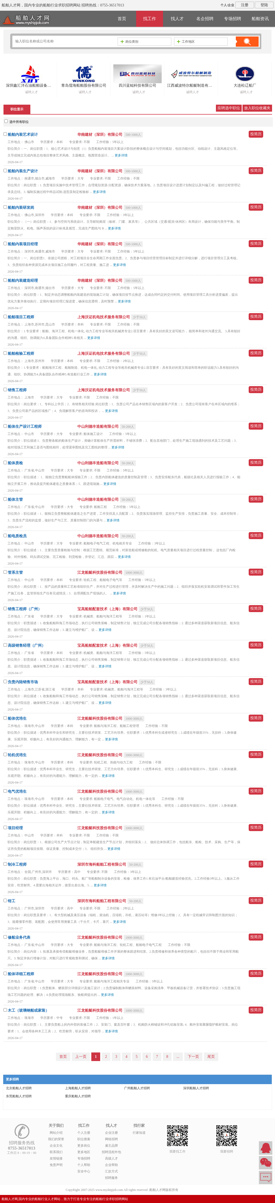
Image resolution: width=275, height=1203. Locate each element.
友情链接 (56, 1158)
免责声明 (56, 1165)
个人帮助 (83, 1165)
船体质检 (15, 463)
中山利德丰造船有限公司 (98, 427)
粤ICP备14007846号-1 (194, 1190)
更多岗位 (83, 1145)
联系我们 (56, 1152)
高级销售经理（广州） (26, 645)
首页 (122, 18)
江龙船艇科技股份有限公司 (100, 573)
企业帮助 (111, 1165)
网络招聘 (111, 1139)
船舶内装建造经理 (23, 281)
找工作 (149, 18)
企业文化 (56, 1145)
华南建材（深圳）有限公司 (100, 135)
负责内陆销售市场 (23, 682)
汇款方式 (111, 1171)
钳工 (11, 901)
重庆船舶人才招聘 (78, 1096)
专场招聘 (232, 18)
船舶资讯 (260, 18)
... (177, 1057)
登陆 (264, 5)
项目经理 (15, 828)
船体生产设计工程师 (25, 427)
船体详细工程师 (21, 974)
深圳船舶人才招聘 (196, 1088)
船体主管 (15, 500)
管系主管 (15, 573)
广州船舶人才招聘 (137, 1088)
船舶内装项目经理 (23, 244)
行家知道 (139, 1133)
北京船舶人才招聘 (19, 1088)
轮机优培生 (17, 755)
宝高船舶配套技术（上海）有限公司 (108, 609)
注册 (244, 5)
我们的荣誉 (56, 1139)
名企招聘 (205, 18)
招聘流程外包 (111, 1152)
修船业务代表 (19, 937)
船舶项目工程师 (21, 317)
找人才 (177, 18)
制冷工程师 (17, 864)
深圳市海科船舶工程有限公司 (102, 864)
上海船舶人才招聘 (78, 1088)
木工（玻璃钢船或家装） (28, 1010)
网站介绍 (56, 1133)
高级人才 (111, 1158)
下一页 (193, 1057)
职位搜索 (83, 1139)
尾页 (211, 1057)
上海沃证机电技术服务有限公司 (104, 317)
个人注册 (83, 1133)
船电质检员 (17, 536)
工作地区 (186, 41)
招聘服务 (111, 1178)
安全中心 (83, 1171)
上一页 (80, 1057)
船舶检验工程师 (21, 354)
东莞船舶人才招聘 (19, 1096)
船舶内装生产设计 (23, 171)
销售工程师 (17, 390)
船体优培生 (17, 718)
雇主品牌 (111, 1145)
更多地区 (83, 1152)
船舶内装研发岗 (21, 208)
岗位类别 (129, 41)
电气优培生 (17, 791)
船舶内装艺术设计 (23, 135)
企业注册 (111, 1133)
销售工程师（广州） (25, 609)
